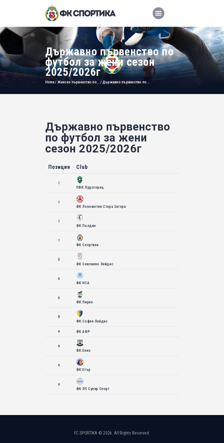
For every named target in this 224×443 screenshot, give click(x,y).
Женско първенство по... (78, 82)
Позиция (59, 167)
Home (50, 82)
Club (82, 167)
